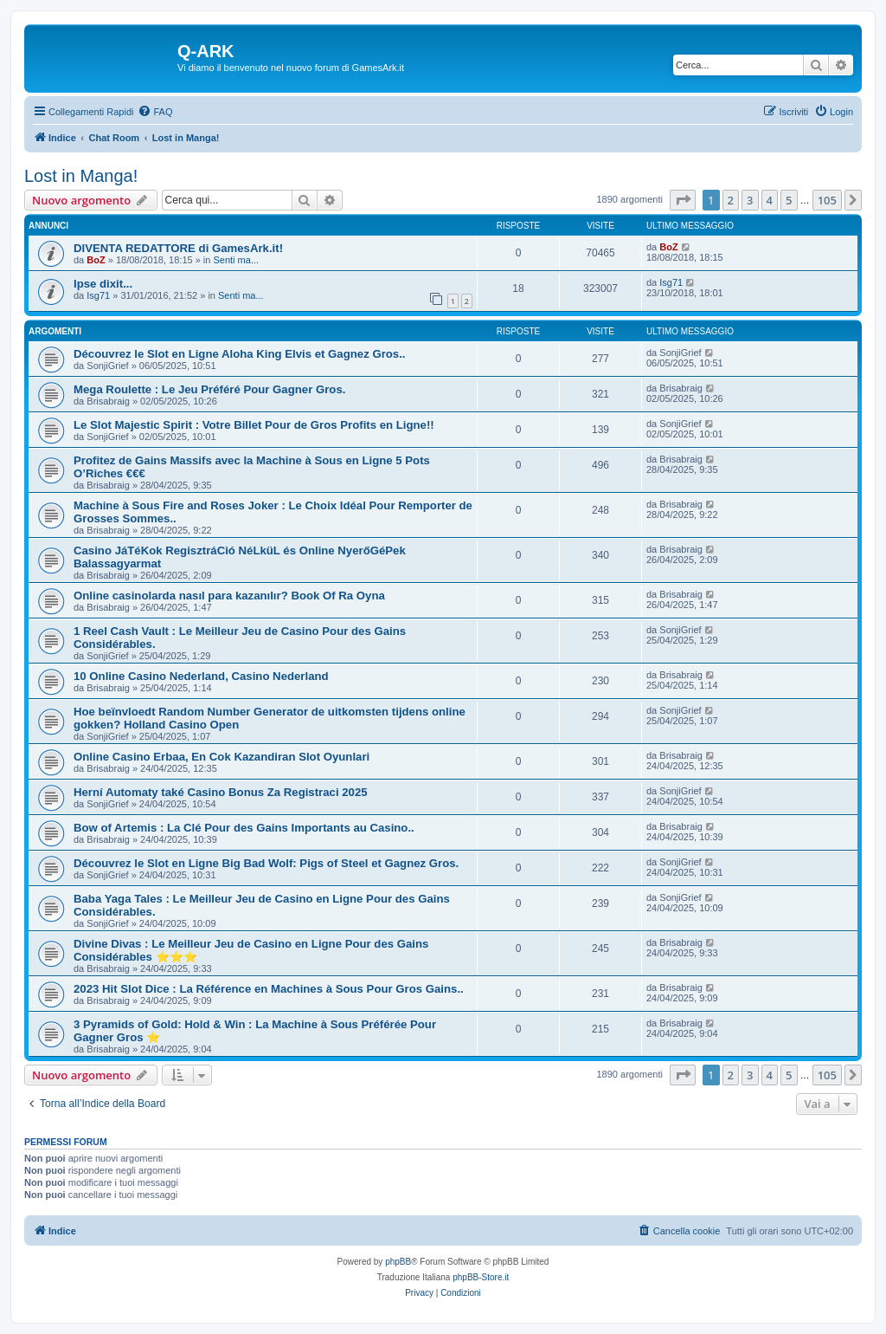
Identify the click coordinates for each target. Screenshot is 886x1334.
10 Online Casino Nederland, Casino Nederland (201, 676)
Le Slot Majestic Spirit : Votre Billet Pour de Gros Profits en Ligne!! (254, 424)
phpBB (398, 1261)
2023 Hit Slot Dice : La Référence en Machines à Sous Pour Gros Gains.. (269, 988)
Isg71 (98, 295)
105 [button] (827, 200)
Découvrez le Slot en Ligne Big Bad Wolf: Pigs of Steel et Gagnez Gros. (266, 863)
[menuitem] (155, 111)
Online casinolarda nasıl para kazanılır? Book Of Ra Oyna (229, 595)
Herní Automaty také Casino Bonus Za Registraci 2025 (221, 792)
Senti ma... (236, 260)
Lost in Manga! (81, 175)
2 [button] (731, 200)
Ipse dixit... (103, 283)
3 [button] (750, 200)
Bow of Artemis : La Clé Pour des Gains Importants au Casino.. (244, 827)
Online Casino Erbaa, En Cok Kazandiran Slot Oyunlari (221, 756)
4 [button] (770, 200)
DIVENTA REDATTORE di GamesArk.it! (178, 248)
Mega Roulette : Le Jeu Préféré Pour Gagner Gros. (209, 389)
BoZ (96, 260)
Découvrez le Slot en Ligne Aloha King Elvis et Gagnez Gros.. (240, 353)
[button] (683, 200)
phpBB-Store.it (481, 1277)
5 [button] (789, 200)
